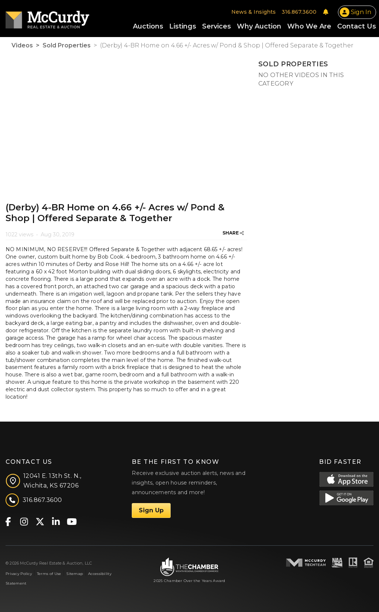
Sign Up (151, 510)
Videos (22, 45)
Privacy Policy (19, 573)
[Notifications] (325, 12)
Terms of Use (49, 573)
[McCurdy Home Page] (47, 17)
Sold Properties (67, 45)
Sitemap (74, 573)
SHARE (233, 233)
